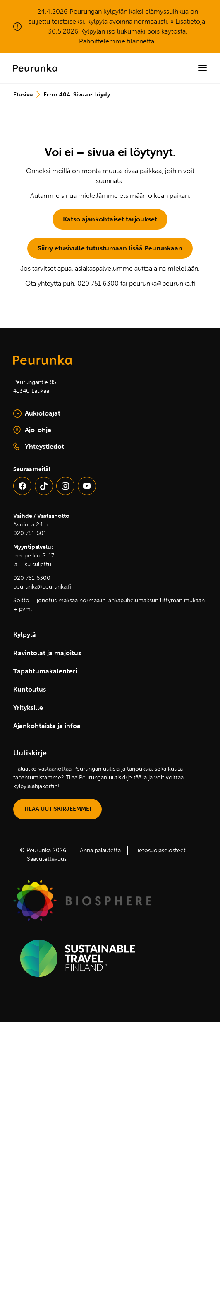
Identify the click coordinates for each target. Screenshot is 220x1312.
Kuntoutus (29, 689)
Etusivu (23, 94)
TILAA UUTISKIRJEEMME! (57, 808)
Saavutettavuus (47, 859)
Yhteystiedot (38, 446)
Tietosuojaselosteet (160, 850)
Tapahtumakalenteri (45, 671)
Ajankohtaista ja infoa (47, 726)
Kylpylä (24, 635)
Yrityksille (28, 707)
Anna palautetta (100, 850)
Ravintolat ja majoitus (47, 653)
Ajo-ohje (53, 430)
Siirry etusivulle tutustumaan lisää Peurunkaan (110, 248)
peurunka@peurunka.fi (162, 283)
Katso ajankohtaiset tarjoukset (110, 219)
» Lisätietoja (187, 21)
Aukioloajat (36, 413)
